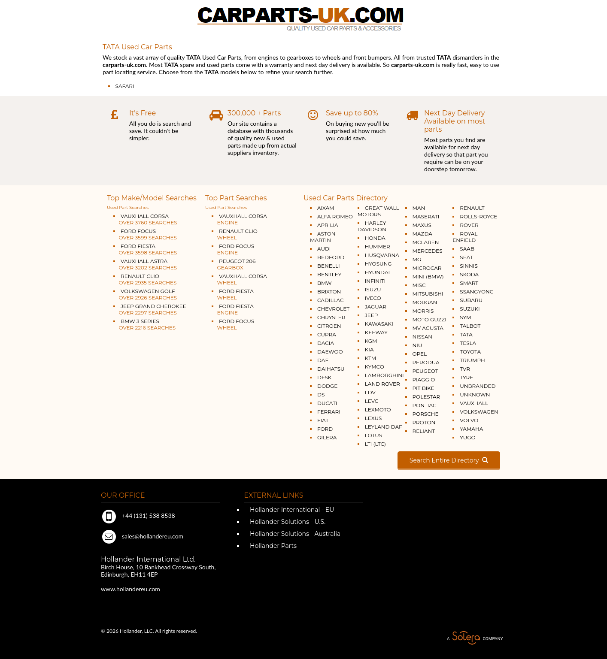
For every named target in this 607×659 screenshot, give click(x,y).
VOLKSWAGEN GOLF (145, 294)
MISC (419, 285)
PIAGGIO (424, 379)
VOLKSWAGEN (479, 411)
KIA (369, 349)
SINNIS (469, 266)
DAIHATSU (331, 369)
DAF (322, 360)
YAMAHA (471, 429)
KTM (370, 358)
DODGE (327, 386)
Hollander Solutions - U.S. (286, 522)
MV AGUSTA (428, 328)
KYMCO (374, 366)
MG (417, 259)
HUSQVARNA (382, 255)
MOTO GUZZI (429, 319)
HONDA (375, 238)
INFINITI (375, 281)
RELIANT (424, 431)
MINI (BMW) (428, 276)
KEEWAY (376, 332)
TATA (466, 334)
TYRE (466, 377)
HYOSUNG (378, 263)
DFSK (324, 377)
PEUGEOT (425, 371)
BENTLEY (329, 274)
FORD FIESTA (145, 249)
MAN (419, 208)
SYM (465, 317)
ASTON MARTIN (322, 236)
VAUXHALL (474, 403)
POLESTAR (426, 396)
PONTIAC (425, 405)
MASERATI (426, 216)
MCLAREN (426, 242)
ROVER (469, 225)
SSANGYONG (477, 291)
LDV (370, 392)
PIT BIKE (423, 388)
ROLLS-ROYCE (478, 216)
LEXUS (373, 418)
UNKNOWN (475, 394)
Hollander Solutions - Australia (294, 534)
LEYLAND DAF (383, 426)
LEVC (372, 401)
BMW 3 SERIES (144, 324)
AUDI (324, 248)
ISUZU (373, 289)
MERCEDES (428, 251)
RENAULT (472, 208)
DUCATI (327, 403)
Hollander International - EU (291, 510)
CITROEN (329, 326)
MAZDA (422, 233)
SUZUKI (470, 308)
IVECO (373, 298)
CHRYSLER (331, 317)
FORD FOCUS (145, 234)
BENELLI (328, 266)
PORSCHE (426, 414)
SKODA (469, 274)
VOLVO (469, 420)
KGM (371, 341)
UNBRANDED (477, 386)
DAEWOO (330, 351)
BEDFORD (330, 257)
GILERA (327, 437)
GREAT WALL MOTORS (378, 211)
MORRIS (423, 311)
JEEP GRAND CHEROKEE (149, 309)
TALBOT (470, 326)
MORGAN (425, 302)
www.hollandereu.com (130, 588)
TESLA (468, 343)
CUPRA (326, 334)
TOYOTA (470, 351)
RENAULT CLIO (144, 279)
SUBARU (471, 300)
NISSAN (423, 336)
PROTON (424, 422)
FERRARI (328, 411)
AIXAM (325, 208)
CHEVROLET (333, 308)
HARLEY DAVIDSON (372, 226)
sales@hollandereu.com (142, 536)
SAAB (467, 248)
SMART (469, 283)
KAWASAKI (379, 323)
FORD (325, 429)
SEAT (466, 257)
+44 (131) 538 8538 (138, 515)
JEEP (371, 315)
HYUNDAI (377, 272)
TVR (465, 369)
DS (321, 394)
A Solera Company (474, 638)
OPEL (420, 354)
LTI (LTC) (375, 444)
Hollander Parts (272, 546)
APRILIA (327, 225)
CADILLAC (330, 300)
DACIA (325, 343)
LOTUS (373, 435)
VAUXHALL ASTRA (145, 264)
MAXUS (422, 225)
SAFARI (124, 86)
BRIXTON (329, 291)
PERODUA (426, 362)
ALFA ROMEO (335, 216)
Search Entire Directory (449, 460)
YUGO (467, 437)
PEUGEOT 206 (233, 264)
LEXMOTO (378, 409)
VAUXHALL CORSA (145, 219)
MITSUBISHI (428, 293)
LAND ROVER (382, 384)
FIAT (322, 420)
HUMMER (377, 246)
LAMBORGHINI (384, 375)
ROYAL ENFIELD (464, 236)
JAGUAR (375, 306)
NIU (417, 345)
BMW (324, 283)
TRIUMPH (472, 360)
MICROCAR (427, 268)
